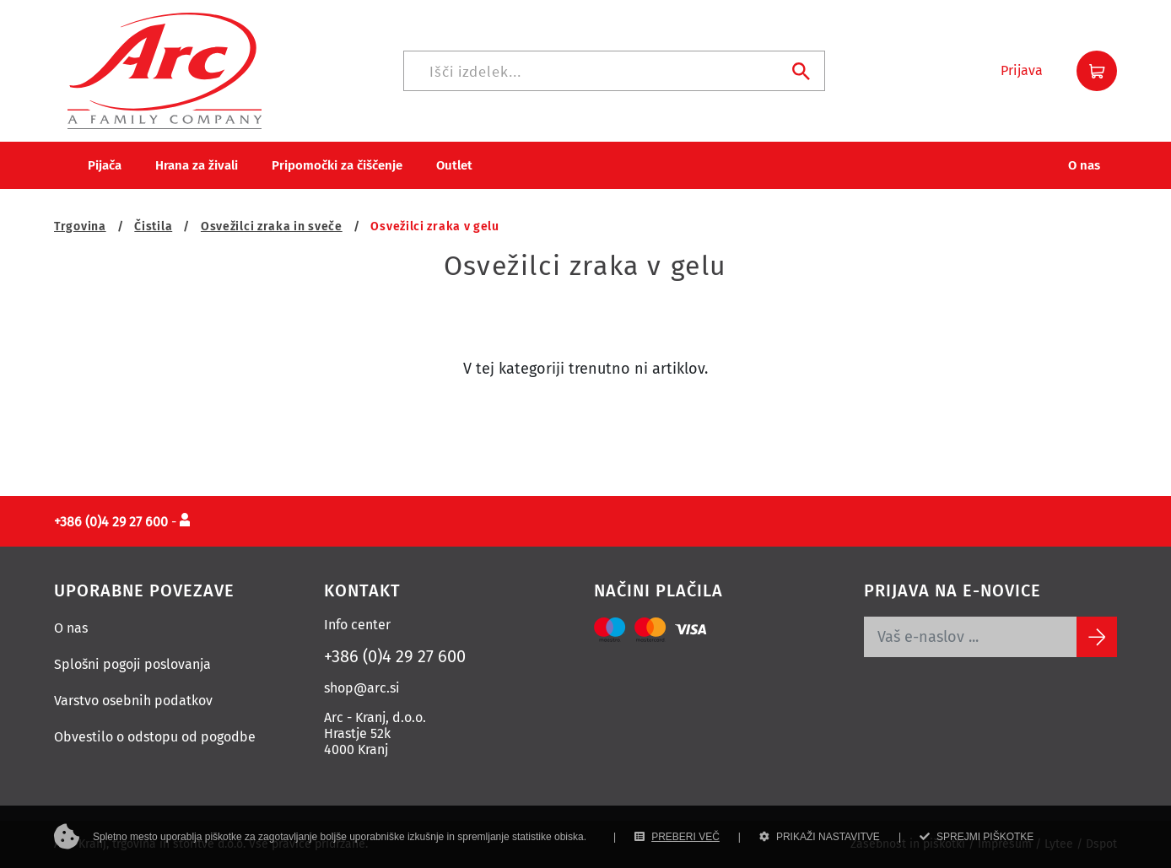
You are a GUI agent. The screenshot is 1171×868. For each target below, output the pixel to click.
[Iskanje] (614, 70)
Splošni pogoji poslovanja (132, 664)
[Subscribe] (1097, 637)
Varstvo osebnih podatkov (133, 701)
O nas (71, 628)
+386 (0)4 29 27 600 (395, 656)
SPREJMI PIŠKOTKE (976, 837)
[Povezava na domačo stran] (164, 70)
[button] (1022, 71)
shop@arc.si (362, 688)
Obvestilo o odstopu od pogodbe (155, 737)
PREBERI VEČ (677, 837)
